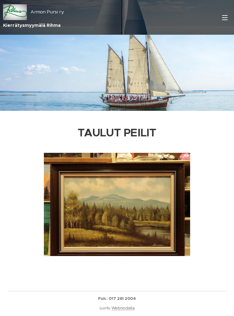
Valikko (225, 17)
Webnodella (123, 308)
